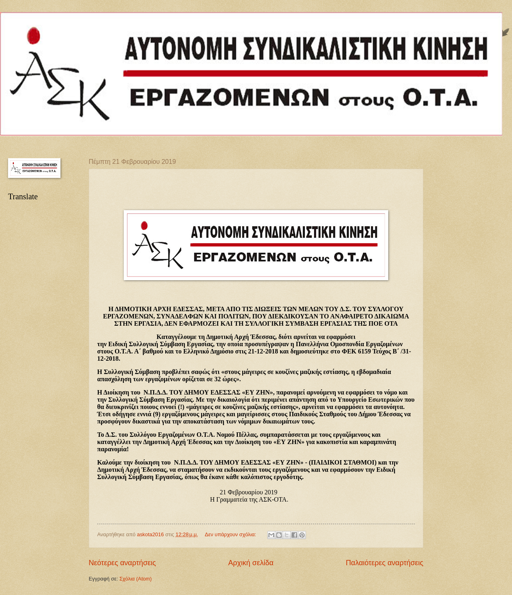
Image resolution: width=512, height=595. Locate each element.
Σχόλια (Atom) (135, 579)
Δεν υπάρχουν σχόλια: (231, 534)
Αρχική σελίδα (250, 563)
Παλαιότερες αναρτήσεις (384, 563)
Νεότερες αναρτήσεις (122, 563)
